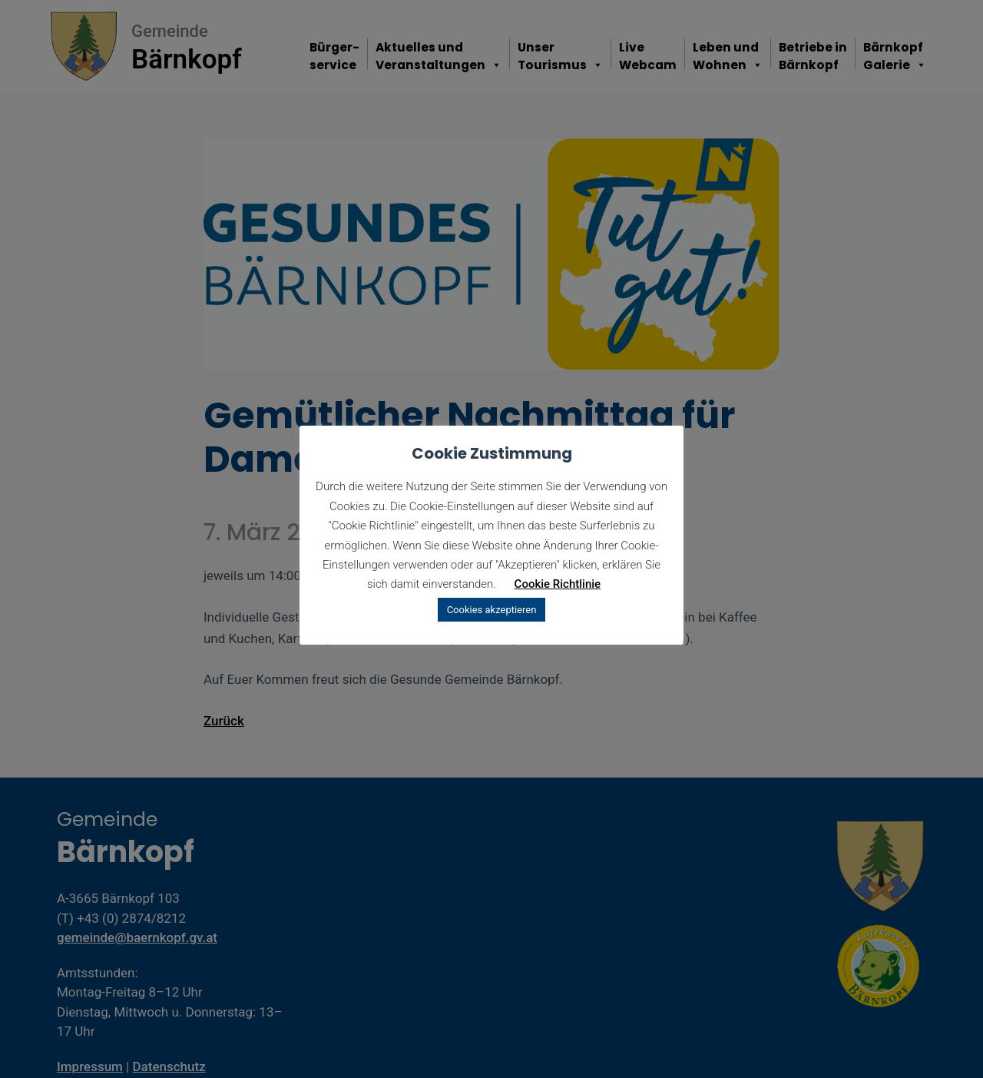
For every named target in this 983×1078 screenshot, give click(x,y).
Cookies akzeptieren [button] (492, 609)
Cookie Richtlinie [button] (558, 584)
